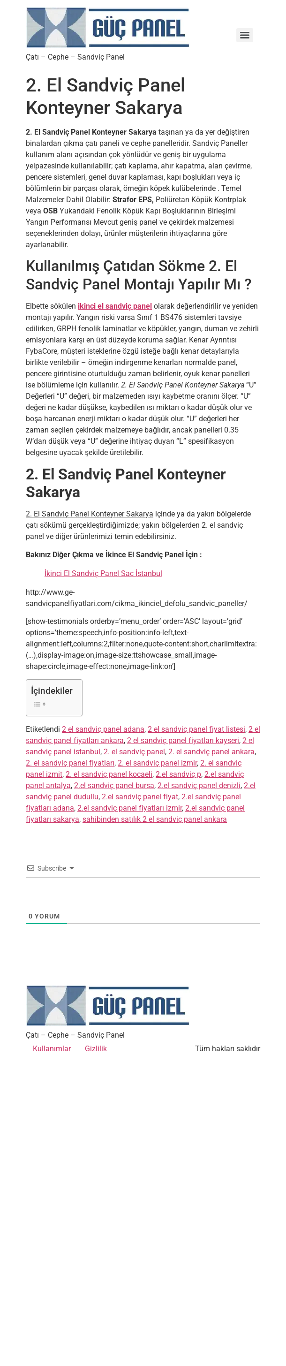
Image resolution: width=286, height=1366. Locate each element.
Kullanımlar (52, 1048)
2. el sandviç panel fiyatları (70, 763)
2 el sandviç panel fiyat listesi (196, 729)
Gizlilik (96, 1048)
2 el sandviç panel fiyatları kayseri (183, 740)
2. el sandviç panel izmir (157, 763)
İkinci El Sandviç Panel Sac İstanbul (103, 573)
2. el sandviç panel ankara (211, 751)
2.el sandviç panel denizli (199, 785)
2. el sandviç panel (134, 751)
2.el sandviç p (178, 774)
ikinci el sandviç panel (115, 306)
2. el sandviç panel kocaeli (109, 774)
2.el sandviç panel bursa (114, 785)
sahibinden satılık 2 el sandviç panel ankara (155, 819)
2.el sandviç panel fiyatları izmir (129, 808)
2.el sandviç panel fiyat (140, 796)
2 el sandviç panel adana (103, 729)
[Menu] (244, 35)
